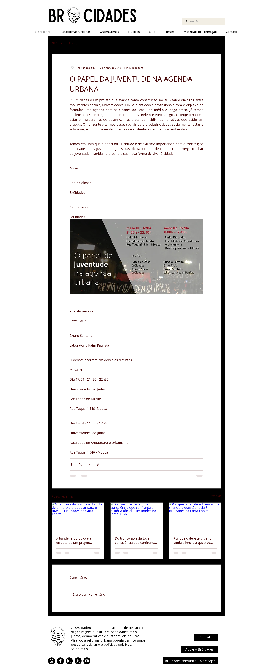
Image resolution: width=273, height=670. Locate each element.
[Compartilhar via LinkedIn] (89, 464)
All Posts (57, 43)
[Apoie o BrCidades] (199, 649)
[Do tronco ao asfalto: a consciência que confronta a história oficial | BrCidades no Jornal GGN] (136, 517)
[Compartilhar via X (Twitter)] (80, 464)
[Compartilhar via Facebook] (71, 464)
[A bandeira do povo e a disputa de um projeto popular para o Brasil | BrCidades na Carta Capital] (78, 517)
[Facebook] (60, 660)
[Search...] (203, 21)
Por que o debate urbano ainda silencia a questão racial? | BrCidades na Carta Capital (194, 540)
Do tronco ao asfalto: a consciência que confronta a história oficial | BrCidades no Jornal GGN (136, 540)
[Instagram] (69, 660)
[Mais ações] (201, 68)
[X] (78, 660)
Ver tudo (216, 496)
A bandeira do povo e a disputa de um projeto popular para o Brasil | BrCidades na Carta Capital (76, 540)
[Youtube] (86, 660)
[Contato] (206, 637)
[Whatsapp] (51, 660)
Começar (74, 43)
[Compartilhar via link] (98, 464)
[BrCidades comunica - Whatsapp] (190, 660)
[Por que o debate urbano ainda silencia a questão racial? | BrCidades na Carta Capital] (195, 517)
